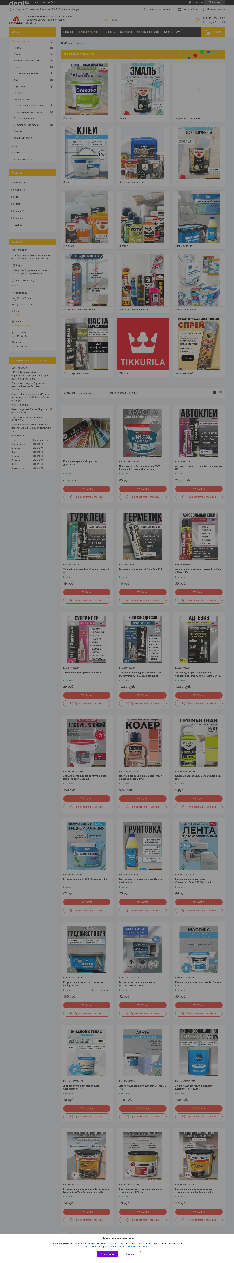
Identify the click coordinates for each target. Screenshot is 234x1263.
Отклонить (131, 1254)
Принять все (107, 1254)
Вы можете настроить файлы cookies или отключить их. (116, 1246)
